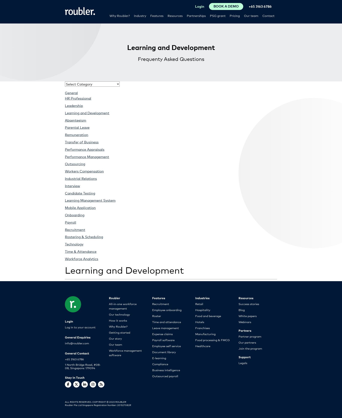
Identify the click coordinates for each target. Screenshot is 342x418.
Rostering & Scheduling (84, 236)
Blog (242, 310)
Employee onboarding (167, 310)
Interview (72, 185)
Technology (74, 244)
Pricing (235, 15)
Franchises (202, 328)
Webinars (245, 322)
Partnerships (196, 15)
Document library (164, 352)
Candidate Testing (80, 193)
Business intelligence (166, 370)
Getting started (119, 332)
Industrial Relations (81, 178)
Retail (199, 304)
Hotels (199, 322)
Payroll (70, 222)
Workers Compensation (84, 171)
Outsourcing (75, 163)
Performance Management (87, 156)
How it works (118, 320)
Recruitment (75, 229)
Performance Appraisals (84, 149)
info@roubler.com (77, 343)
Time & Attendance (81, 251)
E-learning (159, 358)
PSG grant (218, 15)
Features (156, 15)
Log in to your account (80, 327)
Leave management (165, 328)
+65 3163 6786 (260, 6)
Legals (243, 363)
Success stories (249, 304)
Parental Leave (77, 127)
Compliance (160, 364)
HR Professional (78, 98)
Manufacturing (205, 334)
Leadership (74, 105)
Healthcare (202, 346)
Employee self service (166, 346)
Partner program (250, 336)
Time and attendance (166, 322)
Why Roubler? (119, 15)
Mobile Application (80, 207)
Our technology (119, 314)
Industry (140, 15)
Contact (268, 15)
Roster (156, 316)
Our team (251, 15)
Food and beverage (208, 316)
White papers (248, 316)
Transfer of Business (82, 142)
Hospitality (202, 310)
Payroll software (163, 340)
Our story (115, 338)
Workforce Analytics (81, 258)
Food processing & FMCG (212, 340)
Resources (175, 15)
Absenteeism (75, 120)
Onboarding (74, 215)
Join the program (250, 348)
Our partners (247, 342)
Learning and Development (87, 113)
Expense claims (162, 334)
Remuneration (76, 134)
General (71, 92)
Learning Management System (90, 200)
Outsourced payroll (165, 376)
